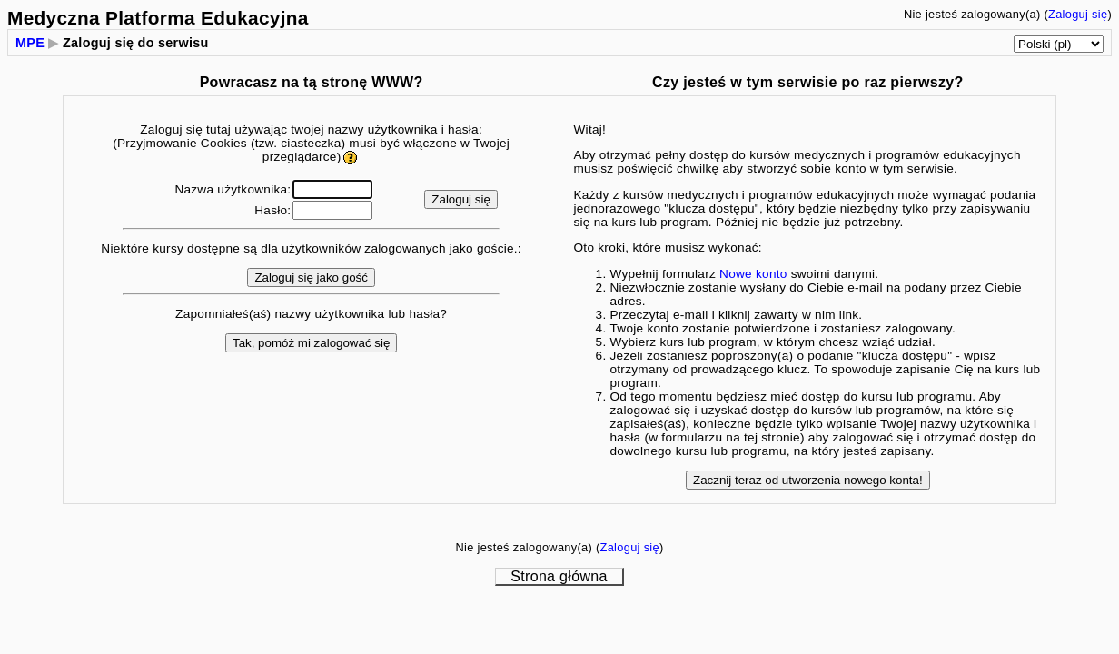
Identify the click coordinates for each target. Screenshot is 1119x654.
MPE (30, 42)
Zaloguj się (1077, 14)
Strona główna (558, 576)
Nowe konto (753, 274)
